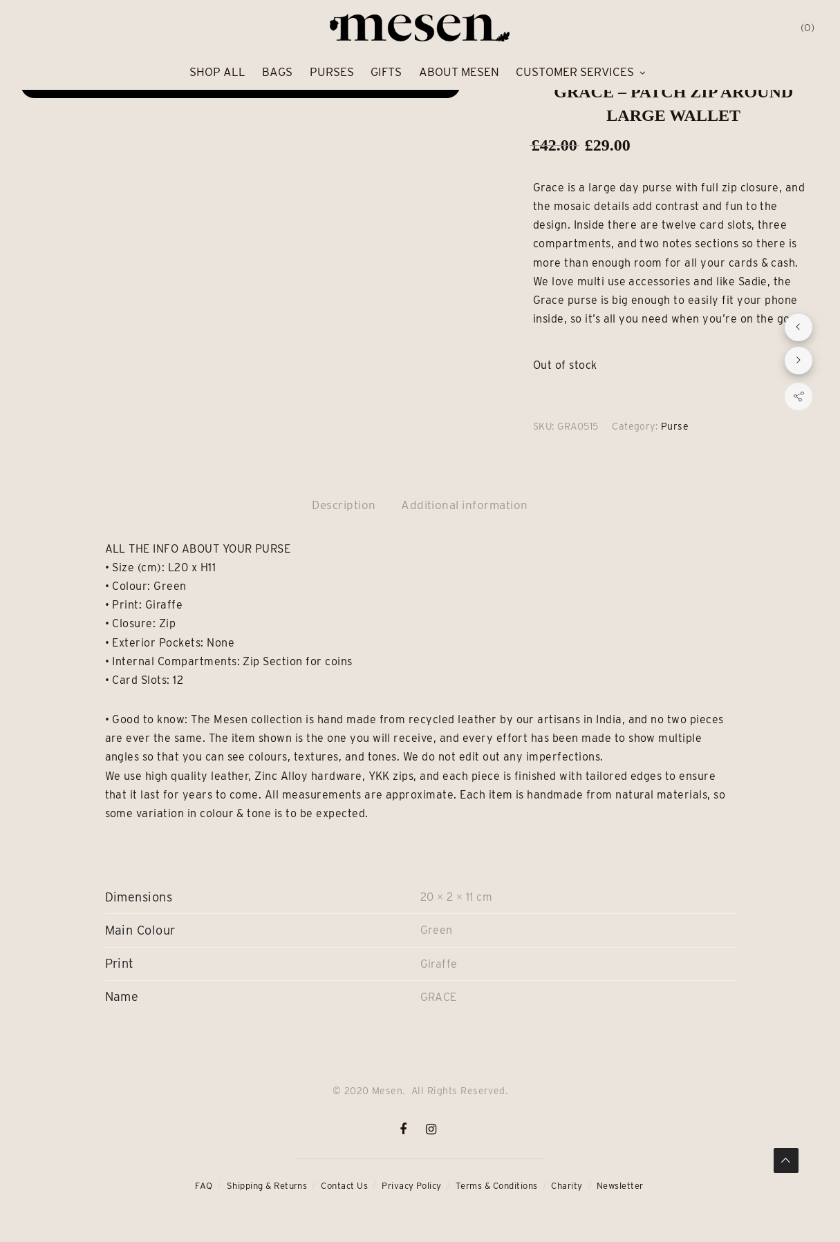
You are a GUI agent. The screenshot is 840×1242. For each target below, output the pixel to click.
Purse (675, 426)
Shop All (217, 72)
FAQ (203, 1186)
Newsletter (620, 1186)
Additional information (464, 505)
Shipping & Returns (267, 1186)
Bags (277, 72)
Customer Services (575, 72)
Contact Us (344, 1186)
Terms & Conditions (497, 1186)
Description (343, 505)
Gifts (386, 72)
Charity (566, 1186)
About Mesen (459, 72)
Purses (332, 72)
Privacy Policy (412, 1186)
